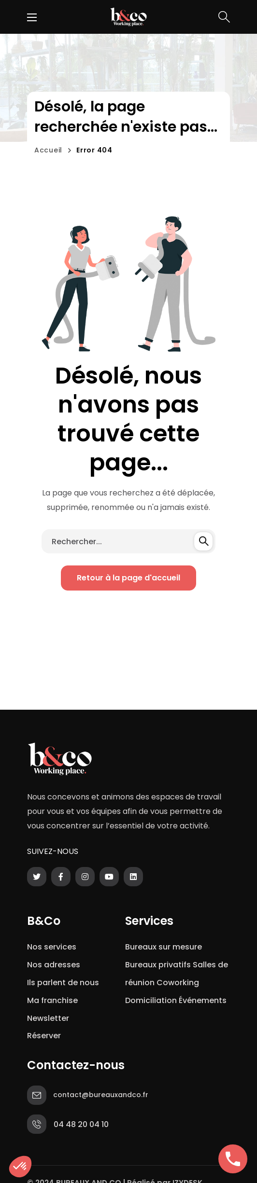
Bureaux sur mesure (163, 946)
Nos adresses (53, 964)
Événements (203, 1000)
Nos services (51, 946)
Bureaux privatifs (158, 964)
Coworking (178, 982)
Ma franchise (53, 1000)
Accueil (48, 150)
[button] (224, 17)
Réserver (44, 1035)
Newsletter (50, 1018)
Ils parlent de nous (63, 982)
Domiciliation (151, 1000)
